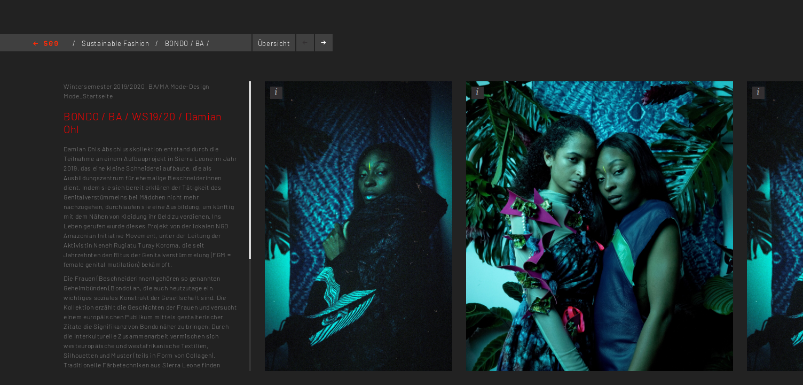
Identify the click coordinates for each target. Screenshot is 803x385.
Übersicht (274, 43)
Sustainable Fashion (116, 43)
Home (45, 44)
